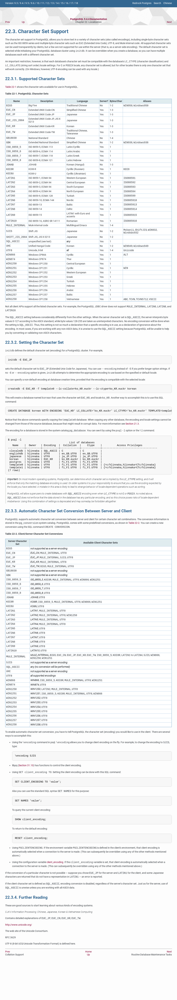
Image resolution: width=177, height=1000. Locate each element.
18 (76, 3)
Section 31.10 (26, 801)
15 (62, 3)
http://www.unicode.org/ (18, 961)
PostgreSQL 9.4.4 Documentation (88, 19)
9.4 (21, 3)
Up (23, 22)
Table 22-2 (133, 545)
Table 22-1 (10, 87)
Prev (7, 22)
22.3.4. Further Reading (26, 934)
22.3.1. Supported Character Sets (35, 78)
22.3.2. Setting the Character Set (34, 356)
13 (52, 3)
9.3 (16, 3)
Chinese (167, 3)
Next (169, 22)
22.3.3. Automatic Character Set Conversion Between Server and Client (68, 533)
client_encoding (55, 899)
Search (157, 3)
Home (88, 988)
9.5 (27, 3)
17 (71, 3)
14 (57, 3)
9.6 (32, 3)
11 (42, 3)
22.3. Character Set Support (36, 31)
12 (47, 3)
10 (37, 3)
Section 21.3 (132, 439)
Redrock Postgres (141, 3)
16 (67, 3)
